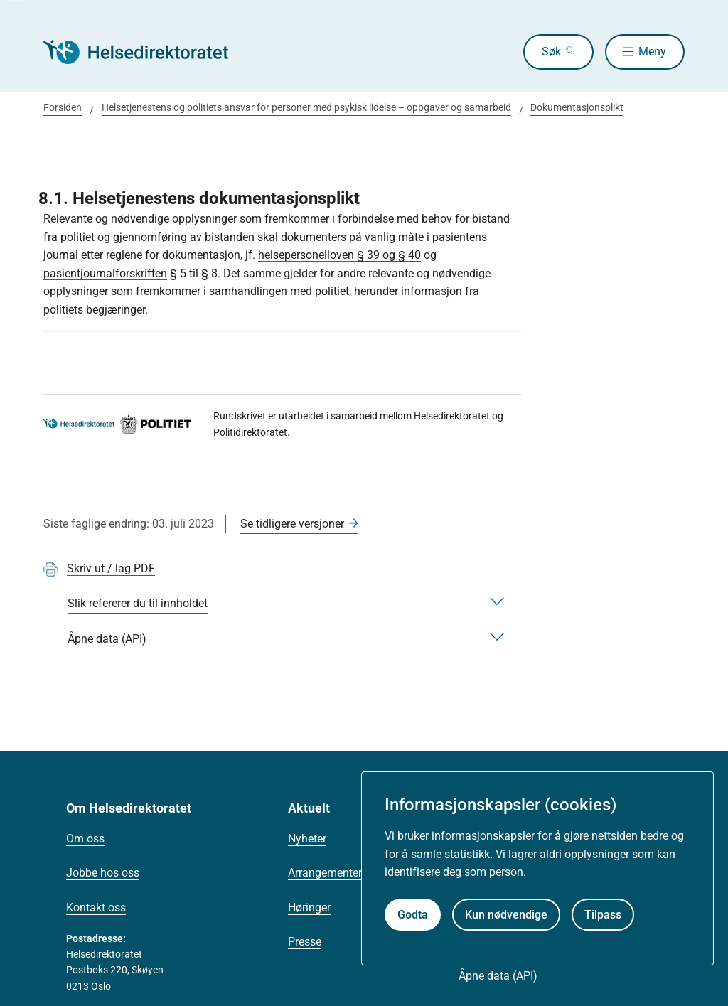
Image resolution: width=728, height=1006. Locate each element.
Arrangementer (325, 872)
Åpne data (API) (498, 976)
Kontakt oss (96, 907)
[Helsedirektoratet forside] (145, 52)
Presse (304, 941)
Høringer (309, 907)
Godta (412, 914)
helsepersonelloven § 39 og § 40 (339, 255)
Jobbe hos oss (102, 872)
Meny (652, 51)
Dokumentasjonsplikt (576, 107)
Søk (551, 51)
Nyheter (307, 838)
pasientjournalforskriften (105, 273)
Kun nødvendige (506, 914)
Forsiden (62, 107)
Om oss (85, 838)
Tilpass (602, 914)
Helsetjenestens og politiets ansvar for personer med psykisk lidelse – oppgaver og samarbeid (306, 107)
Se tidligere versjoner (292, 523)
